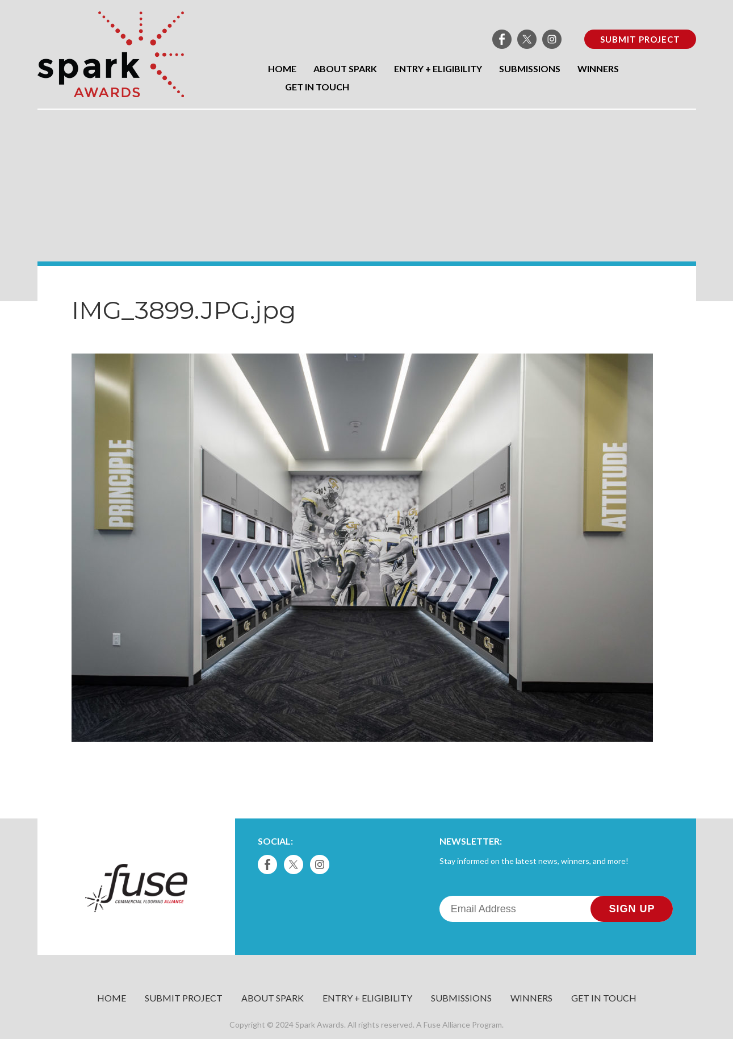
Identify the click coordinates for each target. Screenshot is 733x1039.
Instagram (552, 39)
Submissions (529, 68)
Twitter (527, 39)
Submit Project (640, 39)
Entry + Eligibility (438, 68)
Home (282, 68)
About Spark (345, 68)
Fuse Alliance (447, 1024)
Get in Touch (317, 86)
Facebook (502, 39)
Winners (598, 68)
